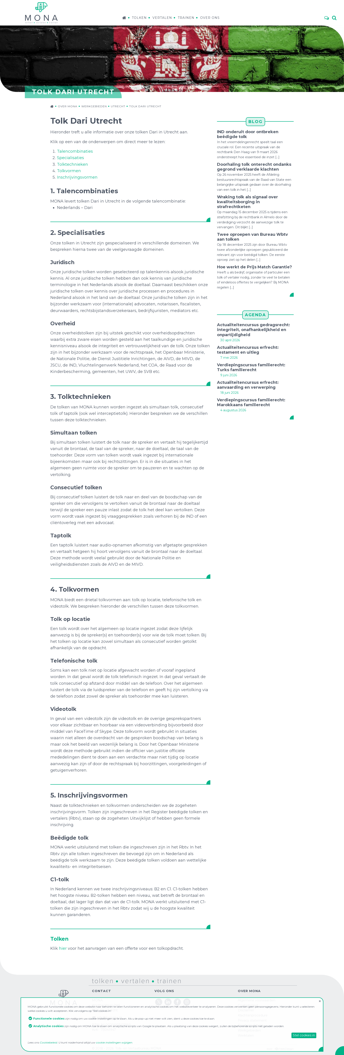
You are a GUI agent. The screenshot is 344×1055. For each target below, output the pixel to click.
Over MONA (67, 106)
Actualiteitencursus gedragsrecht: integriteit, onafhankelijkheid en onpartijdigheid (253, 329)
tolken (97, 981)
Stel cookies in (304, 1035)
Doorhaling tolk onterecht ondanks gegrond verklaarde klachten (254, 167)
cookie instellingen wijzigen (114, 1042)
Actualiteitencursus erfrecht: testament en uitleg (248, 350)
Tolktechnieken (72, 164)
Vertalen (162, 18)
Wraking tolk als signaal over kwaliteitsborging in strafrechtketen (247, 202)
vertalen (123, 981)
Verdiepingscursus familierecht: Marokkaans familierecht (251, 402)
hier (63, 948)
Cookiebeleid (48, 1042)
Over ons (210, 18)
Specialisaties (70, 157)
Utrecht (118, 106)
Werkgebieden (94, 106)
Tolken (139, 18)
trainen (157, 981)
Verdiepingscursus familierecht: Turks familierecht (251, 367)
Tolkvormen (69, 170)
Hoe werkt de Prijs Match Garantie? (254, 267)
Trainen (186, 18)
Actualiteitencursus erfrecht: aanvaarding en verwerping (248, 385)
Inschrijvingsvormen (77, 177)
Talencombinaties (75, 151)
